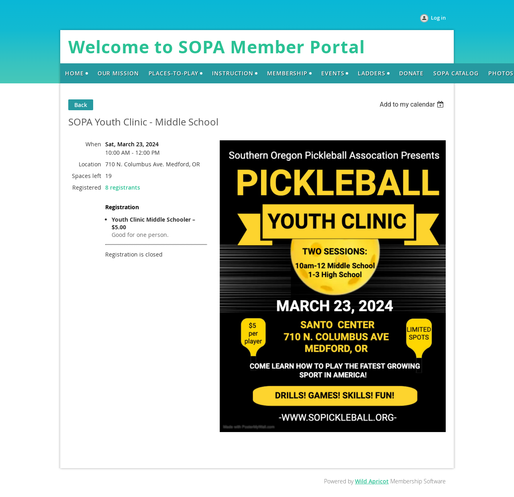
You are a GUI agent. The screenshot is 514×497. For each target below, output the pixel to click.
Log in (438, 17)
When (93, 144)
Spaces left (86, 176)
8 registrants (122, 187)
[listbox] (412, 104)
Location (90, 164)
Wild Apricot (372, 481)
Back (80, 105)
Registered (86, 187)
